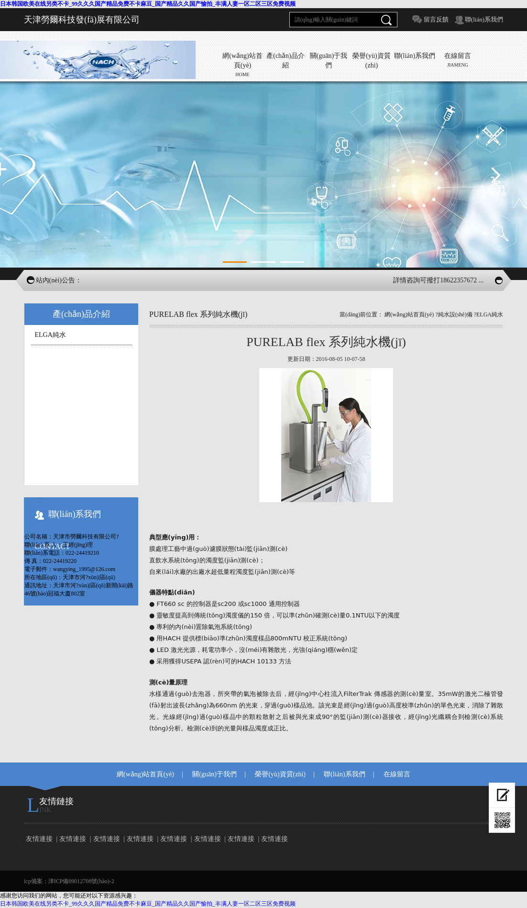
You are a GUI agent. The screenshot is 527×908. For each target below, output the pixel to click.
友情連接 (39, 838)
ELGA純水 (50, 334)
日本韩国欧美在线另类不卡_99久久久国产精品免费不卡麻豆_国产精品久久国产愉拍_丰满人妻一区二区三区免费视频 (148, 3)
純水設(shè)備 (455, 314)
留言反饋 (436, 19)
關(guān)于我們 (214, 774)
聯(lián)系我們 (484, 19)
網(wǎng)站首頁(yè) (409, 314)
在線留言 (397, 774)
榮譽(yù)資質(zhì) (280, 774)
